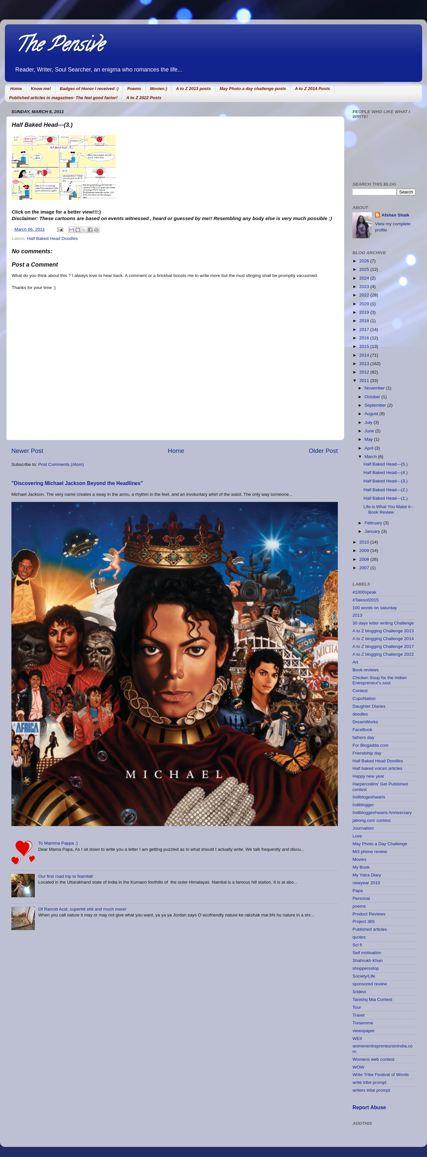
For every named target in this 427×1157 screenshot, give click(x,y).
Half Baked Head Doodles (52, 238)
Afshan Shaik (395, 215)
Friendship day (366, 753)
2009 (364, 550)
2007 (364, 567)
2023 (364, 286)
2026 (364, 260)
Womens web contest (373, 1059)
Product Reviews (368, 914)
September (376, 405)
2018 (364, 320)
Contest (360, 690)
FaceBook (362, 729)
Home (16, 88)
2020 (364, 303)
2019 (364, 312)
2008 (364, 559)
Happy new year (368, 776)
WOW (358, 1067)
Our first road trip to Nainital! (65, 876)
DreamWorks (365, 721)
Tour (356, 1007)
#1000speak (364, 592)
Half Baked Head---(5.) (386, 464)
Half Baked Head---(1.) (386, 498)
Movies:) (158, 88)
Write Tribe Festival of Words (380, 1074)
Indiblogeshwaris (368, 797)
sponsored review (369, 983)
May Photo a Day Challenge (379, 843)
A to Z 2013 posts (193, 88)
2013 (364, 363)
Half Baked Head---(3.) (386, 481)
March (371, 456)
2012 (364, 372)
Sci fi (357, 944)
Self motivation (366, 952)
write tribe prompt (369, 1082)
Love (357, 836)
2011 (364, 380)
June (370, 430)
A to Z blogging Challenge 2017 (383, 646)
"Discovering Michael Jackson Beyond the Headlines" (77, 483)
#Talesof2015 (365, 600)
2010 (364, 542)
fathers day (363, 737)
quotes (359, 937)
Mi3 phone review (369, 851)
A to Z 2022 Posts (143, 97)
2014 (364, 355)
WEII (357, 1038)
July (369, 422)
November (375, 388)
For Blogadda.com (370, 745)
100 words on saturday (374, 607)
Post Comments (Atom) (61, 464)
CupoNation (364, 698)
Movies (359, 859)
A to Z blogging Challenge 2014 (383, 638)
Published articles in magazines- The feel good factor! (63, 97)
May (369, 439)
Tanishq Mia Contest (372, 999)
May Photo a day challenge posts (253, 88)
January (373, 531)
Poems (134, 88)
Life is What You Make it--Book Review (388, 509)
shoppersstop (365, 968)
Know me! (41, 88)
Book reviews (365, 669)
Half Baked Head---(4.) (386, 472)
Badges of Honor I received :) (89, 88)
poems (359, 906)
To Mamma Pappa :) (58, 843)
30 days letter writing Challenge (383, 623)
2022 (364, 295)
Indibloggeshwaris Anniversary (382, 812)
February (374, 522)
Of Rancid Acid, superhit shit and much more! (82, 909)
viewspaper (363, 1030)
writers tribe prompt (371, 1090)
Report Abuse (369, 1107)
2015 (364, 346)
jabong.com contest (371, 820)
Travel (358, 1015)
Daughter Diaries (368, 706)
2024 (364, 278)
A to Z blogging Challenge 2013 (383, 630)
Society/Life (363, 976)
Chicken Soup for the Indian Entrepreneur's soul (379, 680)
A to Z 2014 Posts (312, 88)
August (372, 413)
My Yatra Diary (366, 875)
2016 (364, 337)
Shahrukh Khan (367, 960)
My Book (361, 867)
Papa (357, 890)
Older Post (323, 450)
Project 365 (363, 921)
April (370, 448)
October (373, 396)
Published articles (369, 929)
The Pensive (59, 47)
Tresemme (362, 1022)
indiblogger (363, 804)
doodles (360, 714)
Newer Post (27, 450)
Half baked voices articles (377, 768)
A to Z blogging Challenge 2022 (383, 654)
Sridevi (359, 991)
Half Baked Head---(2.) (386, 489)
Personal (361, 898)
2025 (364, 269)
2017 (364, 329)
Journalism (363, 828)
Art (355, 662)
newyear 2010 (366, 882)
